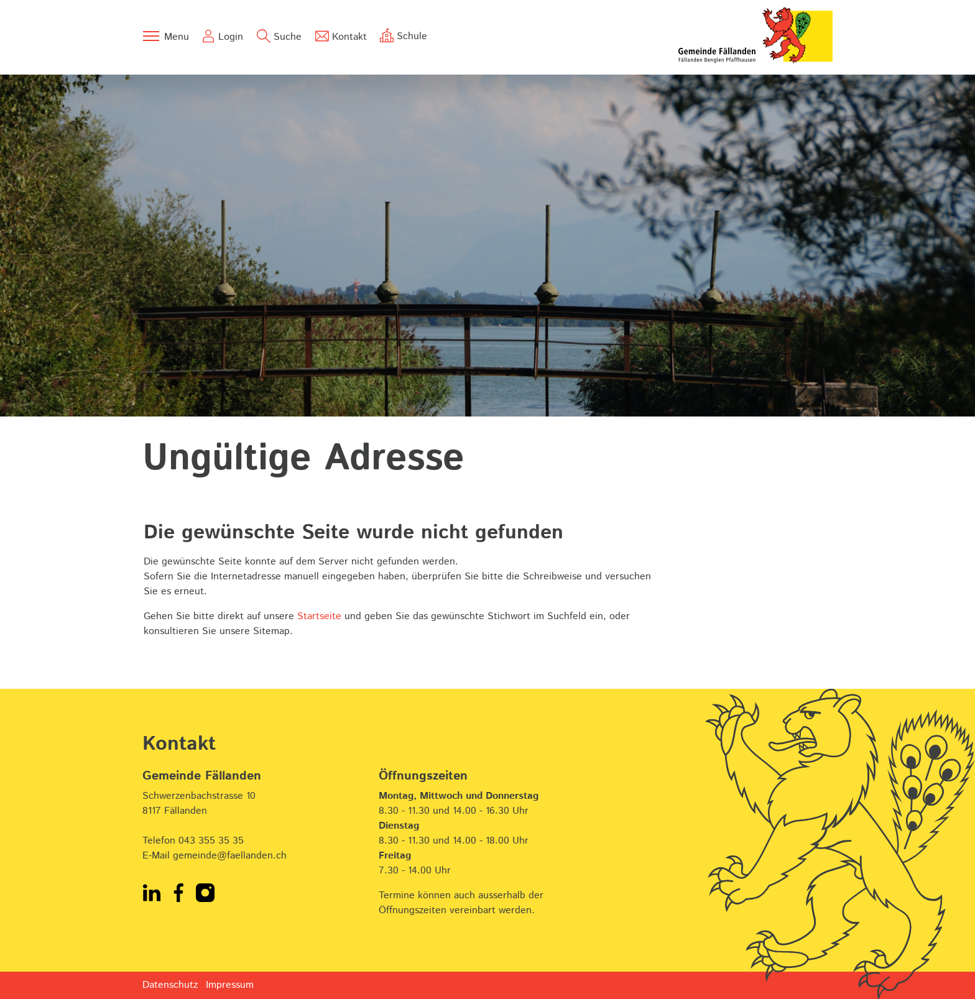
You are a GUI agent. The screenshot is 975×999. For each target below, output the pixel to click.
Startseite (319, 616)
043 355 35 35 (211, 841)
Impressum (230, 985)
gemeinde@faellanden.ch (230, 856)
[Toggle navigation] (165, 36)
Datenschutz (170, 985)
